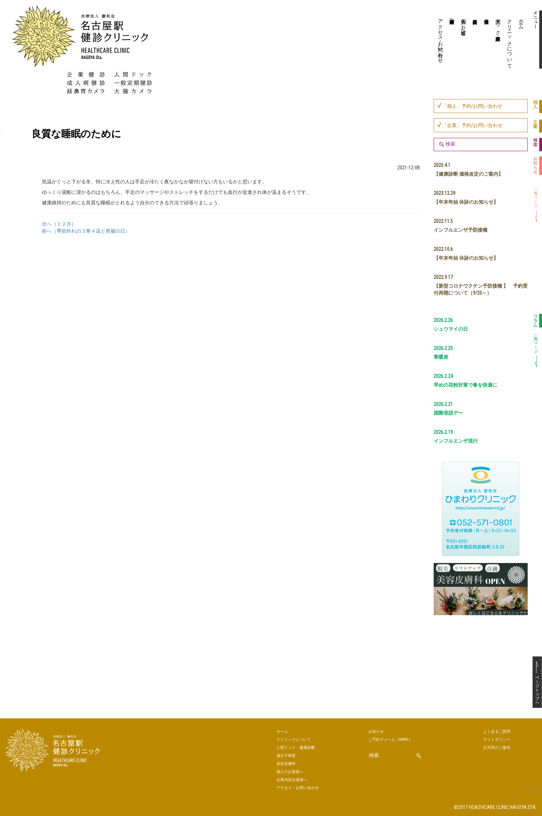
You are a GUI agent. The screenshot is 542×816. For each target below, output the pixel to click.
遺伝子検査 (485, 40)
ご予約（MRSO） (390, 739)
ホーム (521, 21)
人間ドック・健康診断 (498, 24)
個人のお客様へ (463, 24)
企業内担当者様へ (452, 18)
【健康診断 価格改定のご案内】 (468, 174)
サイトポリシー (496, 739)
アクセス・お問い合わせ (440, 38)
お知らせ (376, 731)
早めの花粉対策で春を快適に (465, 385)
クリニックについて (509, 41)
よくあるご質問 (496, 731)
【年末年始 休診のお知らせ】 (466, 202)
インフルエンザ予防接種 (460, 230)
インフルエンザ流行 (456, 441)
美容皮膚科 (474, 40)
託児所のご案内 (496, 747)
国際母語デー (448, 413)
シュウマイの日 (451, 329)
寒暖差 (441, 357)
